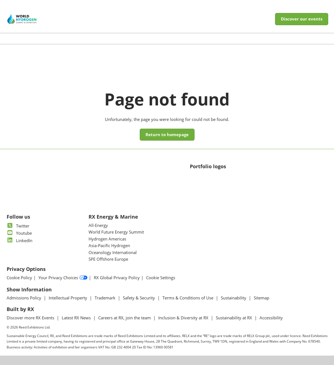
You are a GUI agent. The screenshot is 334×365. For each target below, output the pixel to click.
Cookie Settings (160, 277)
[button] (301, 19)
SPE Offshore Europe (108, 259)
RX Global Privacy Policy (117, 277)
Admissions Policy (24, 298)
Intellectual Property (68, 298)
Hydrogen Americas (107, 239)
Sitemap (261, 298)
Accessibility (271, 317)
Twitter (18, 226)
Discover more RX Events (31, 317)
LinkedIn (19, 240)
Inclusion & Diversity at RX (183, 317)
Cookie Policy (19, 277)
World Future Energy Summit (116, 232)
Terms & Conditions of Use (188, 298)
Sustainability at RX (234, 317)
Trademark (105, 298)
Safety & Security (139, 298)
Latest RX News (77, 317)
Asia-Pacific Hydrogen (109, 245)
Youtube (19, 233)
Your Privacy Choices (62, 278)
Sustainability (234, 298)
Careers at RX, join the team (125, 317)
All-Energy (98, 225)
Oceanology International (113, 252)
